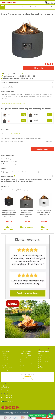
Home (2, 10)
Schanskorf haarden (7, 364)
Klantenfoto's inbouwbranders (46, 358)
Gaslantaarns (23, 366)
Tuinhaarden (5, 362)
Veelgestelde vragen (43, 366)
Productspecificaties (7, 87)
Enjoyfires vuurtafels (25, 351)
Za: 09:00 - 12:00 (6, 398)
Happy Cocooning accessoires (28, 362)
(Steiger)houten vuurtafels (27, 358)
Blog (39, 353)
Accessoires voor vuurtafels (27, 364)
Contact (40, 355)
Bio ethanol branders (7, 360)
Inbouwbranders (6, 351)
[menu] (2, 6)
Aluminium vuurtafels (25, 355)
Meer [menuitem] (2, 6)
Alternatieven (5, 186)
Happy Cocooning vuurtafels (27, 360)
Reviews (3, 168)
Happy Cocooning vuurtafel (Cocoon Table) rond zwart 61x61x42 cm (9, 213)
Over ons (40, 364)
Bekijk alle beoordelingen (27, 379)
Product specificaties (7, 155)
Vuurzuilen (22, 368)
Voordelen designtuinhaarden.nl (11, 83)
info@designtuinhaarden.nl (8, 386)
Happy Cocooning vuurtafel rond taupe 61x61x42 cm (26, 213)
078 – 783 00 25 (5, 388)
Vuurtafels (4, 353)
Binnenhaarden (6, 366)
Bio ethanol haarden (7, 358)
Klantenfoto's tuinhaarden (45, 362)
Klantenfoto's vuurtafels (44, 360)
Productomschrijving (7, 91)
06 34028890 (11, 401)
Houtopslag (5, 370)
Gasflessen (22, 370)
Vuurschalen (5, 355)
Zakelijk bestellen (42, 368)
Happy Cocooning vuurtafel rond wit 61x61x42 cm (44, 212)
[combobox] (30, 7)
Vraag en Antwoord (8, 176)
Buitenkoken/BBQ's (7, 368)
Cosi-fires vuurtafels (25, 353)
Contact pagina (5, 390)
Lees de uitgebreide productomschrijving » (13, 103)
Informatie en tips (43, 351)
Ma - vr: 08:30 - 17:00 (6, 396)
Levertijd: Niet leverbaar (12, 74)
